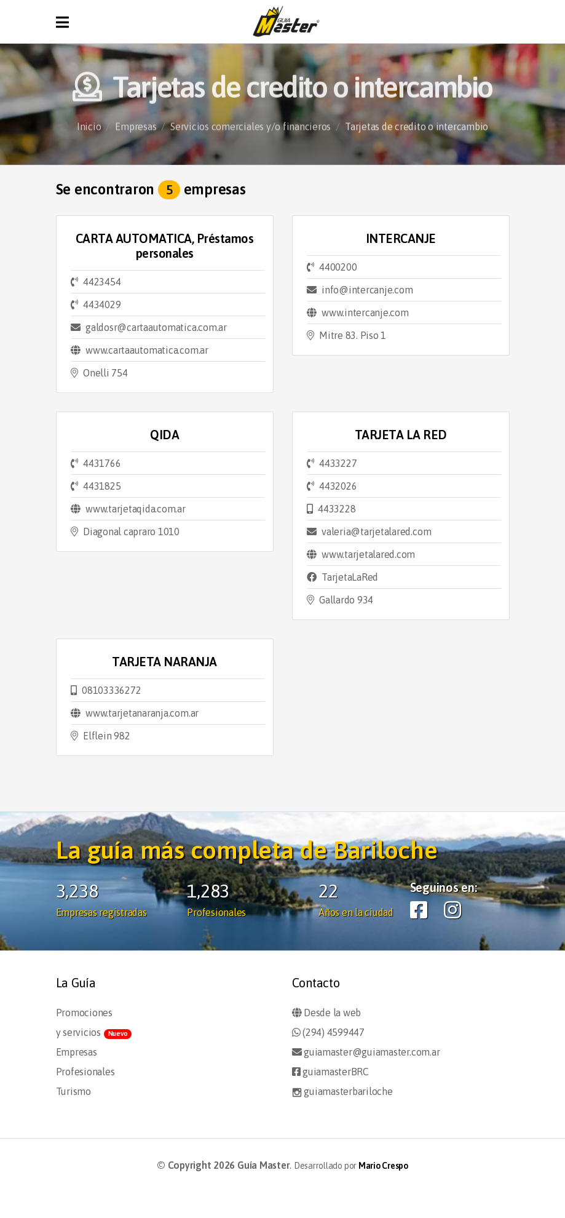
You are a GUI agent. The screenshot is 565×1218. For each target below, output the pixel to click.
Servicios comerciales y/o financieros (250, 131)
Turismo (73, 1091)
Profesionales (85, 1071)
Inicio (89, 131)
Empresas (135, 131)
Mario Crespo (383, 1166)
